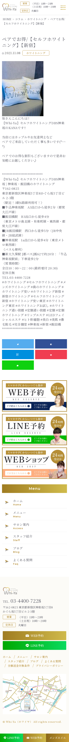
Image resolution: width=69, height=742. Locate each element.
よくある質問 (52, 661)
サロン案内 (41, 657)
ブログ (34, 661)
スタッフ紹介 (16, 661)
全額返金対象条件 (19, 665)
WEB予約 (34, 635)
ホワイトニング (35, 53)
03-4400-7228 (22, 601)
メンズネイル (57, 738)
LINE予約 (35, 645)
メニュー (22, 657)
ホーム (7, 657)
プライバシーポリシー (49, 665)
